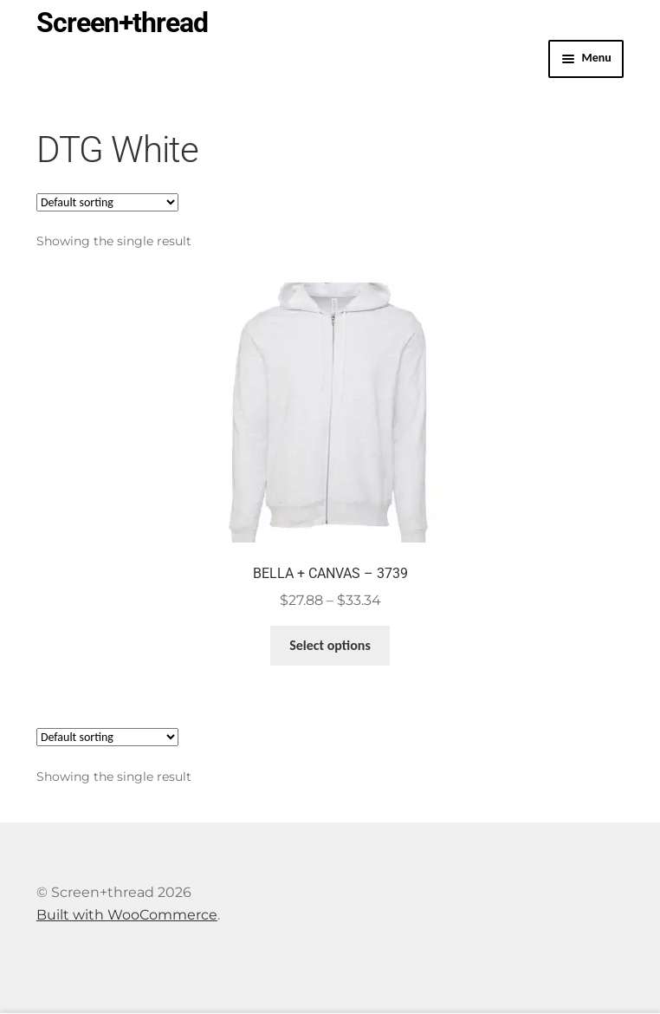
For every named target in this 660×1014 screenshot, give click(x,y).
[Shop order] (107, 202)
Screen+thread (122, 22)
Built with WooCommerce (126, 915)
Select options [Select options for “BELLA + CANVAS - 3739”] (330, 645)
